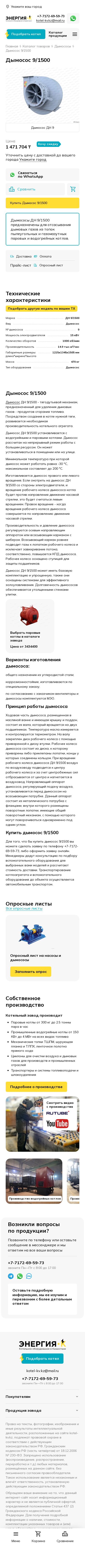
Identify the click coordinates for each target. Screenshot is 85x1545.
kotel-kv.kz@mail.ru (50, 20)
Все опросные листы (24, 908)
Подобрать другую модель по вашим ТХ (41, 308)
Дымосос (13, 402)
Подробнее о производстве (36, 1086)
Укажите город (32, 159)
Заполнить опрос (31, 971)
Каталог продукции (58, 34)
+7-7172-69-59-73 (51, 16)
